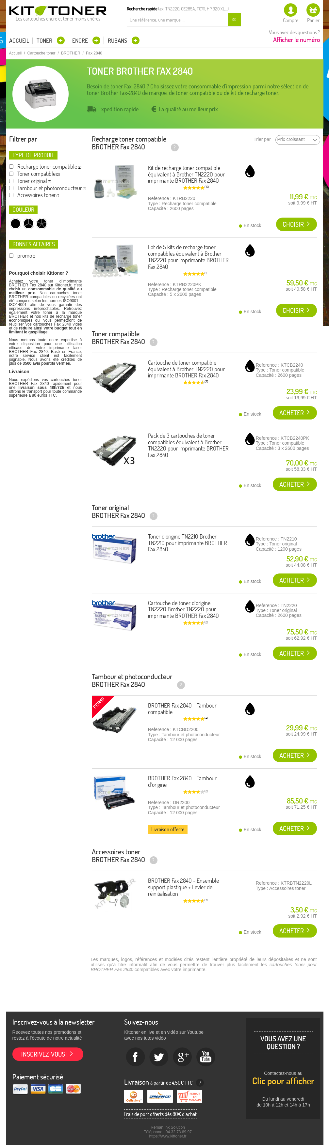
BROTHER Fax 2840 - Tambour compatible (182, 709)
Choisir (293, 224)
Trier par (262, 139)
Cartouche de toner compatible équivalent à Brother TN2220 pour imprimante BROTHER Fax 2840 (186, 369)
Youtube (206, 1057)
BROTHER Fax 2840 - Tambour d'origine (182, 781)
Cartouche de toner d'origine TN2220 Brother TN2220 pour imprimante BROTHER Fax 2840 (183, 609)
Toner (45, 40)
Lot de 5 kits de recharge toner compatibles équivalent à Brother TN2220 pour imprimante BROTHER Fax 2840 (188, 256)
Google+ (182, 1057)
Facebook (135, 1057)
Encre (80, 40)
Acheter (291, 413)
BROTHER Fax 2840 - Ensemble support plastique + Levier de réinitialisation (183, 887)
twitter (159, 1057)
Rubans (118, 40)
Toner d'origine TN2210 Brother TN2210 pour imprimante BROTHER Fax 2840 (187, 543)
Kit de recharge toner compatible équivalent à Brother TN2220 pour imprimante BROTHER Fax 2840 (186, 174)
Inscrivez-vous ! (44, 1054)
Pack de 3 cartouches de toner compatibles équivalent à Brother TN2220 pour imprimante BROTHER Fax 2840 (188, 445)
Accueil (19, 41)
